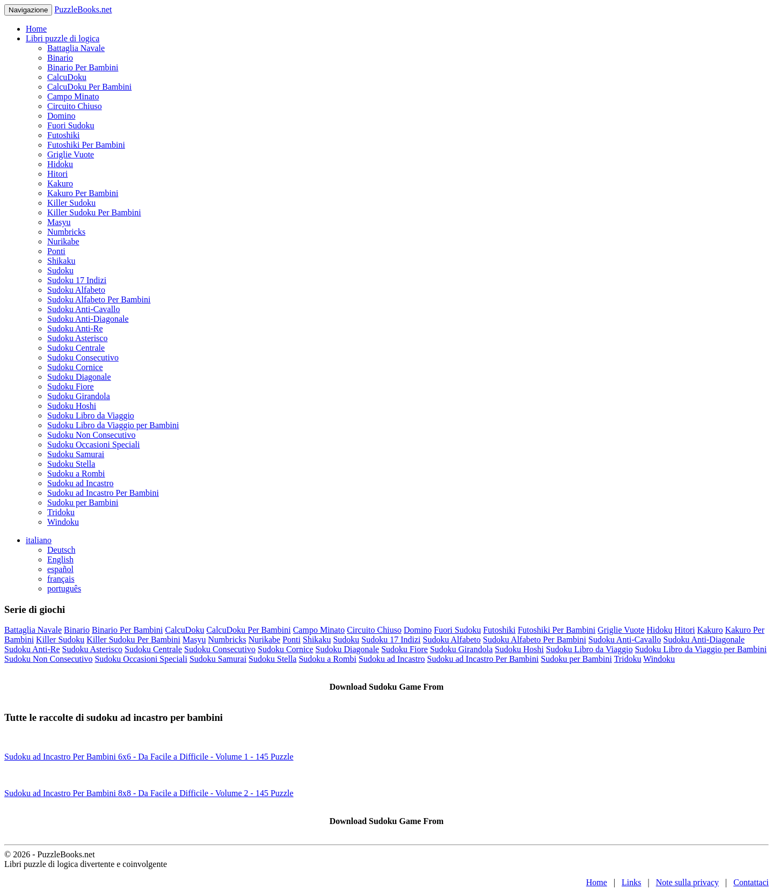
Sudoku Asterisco (77, 338)
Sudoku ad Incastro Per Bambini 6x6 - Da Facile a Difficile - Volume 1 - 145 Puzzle (149, 756)
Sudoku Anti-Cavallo (83, 309)
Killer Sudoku (71, 202)
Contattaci (751, 882)
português (64, 588)
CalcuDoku (66, 77)
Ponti (56, 251)
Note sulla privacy (687, 882)
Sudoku (60, 270)
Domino (61, 115)
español (60, 569)
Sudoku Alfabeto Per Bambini (98, 299)
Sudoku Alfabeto (76, 289)
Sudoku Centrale (76, 347)
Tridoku (61, 512)
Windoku (63, 521)
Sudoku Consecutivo (83, 357)
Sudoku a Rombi (76, 473)
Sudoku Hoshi (71, 405)
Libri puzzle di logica (62, 38)
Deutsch (61, 549)
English (60, 559)
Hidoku (60, 164)
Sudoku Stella (71, 463)
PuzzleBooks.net (83, 9)
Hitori (57, 173)
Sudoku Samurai (75, 454)
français (61, 578)
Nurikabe (63, 241)
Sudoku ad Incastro (80, 483)
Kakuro (60, 183)
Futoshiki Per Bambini (86, 144)
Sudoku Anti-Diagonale (88, 318)
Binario (60, 57)
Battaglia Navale (76, 48)
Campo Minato (73, 96)
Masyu (59, 222)
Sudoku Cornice (75, 367)
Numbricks (66, 231)
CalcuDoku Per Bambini (89, 86)
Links (631, 882)
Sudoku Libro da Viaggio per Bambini (113, 425)
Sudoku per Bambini (82, 502)
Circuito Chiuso (74, 106)
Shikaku (61, 260)
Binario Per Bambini (82, 67)
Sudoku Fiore (70, 386)
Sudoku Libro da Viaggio (90, 415)
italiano (39, 540)
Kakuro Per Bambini (82, 193)
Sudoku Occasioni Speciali (93, 444)
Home (36, 28)
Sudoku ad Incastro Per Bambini (103, 492)
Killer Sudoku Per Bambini (94, 212)
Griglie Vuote (70, 154)
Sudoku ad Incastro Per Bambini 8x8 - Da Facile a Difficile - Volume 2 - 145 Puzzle (149, 793)
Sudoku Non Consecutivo (91, 434)
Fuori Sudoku (70, 125)
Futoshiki (63, 135)
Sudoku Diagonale (79, 376)
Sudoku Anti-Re (75, 328)
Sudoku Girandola (78, 396)
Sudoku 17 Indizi (76, 280)
